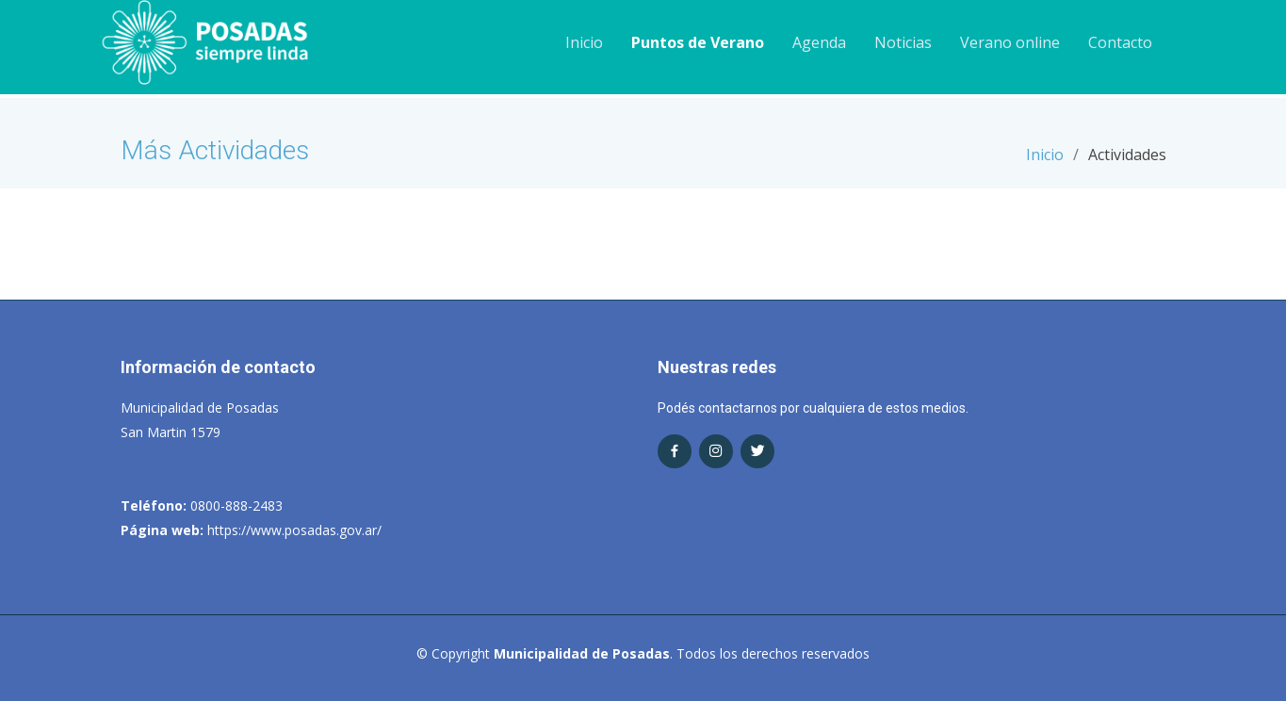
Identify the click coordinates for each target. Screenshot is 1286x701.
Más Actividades (215, 150)
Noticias (903, 42)
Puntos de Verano (697, 42)
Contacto (1120, 42)
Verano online (1010, 42)
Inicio (584, 42)
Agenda (819, 42)
